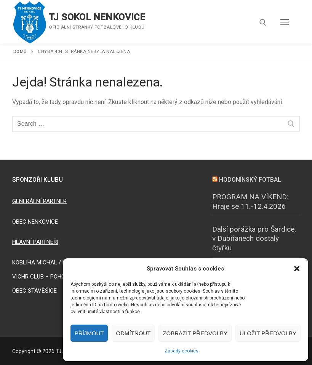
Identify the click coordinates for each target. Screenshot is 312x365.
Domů (20, 51)
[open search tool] (262, 22)
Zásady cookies (181, 351)
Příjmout (89, 333)
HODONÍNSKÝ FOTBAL (250, 179)
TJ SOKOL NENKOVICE (97, 17)
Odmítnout (133, 333)
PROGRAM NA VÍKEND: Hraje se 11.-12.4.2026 (250, 201)
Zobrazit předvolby (195, 333)
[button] (297, 268)
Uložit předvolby (268, 333)
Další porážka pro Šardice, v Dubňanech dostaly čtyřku (254, 238)
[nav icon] (284, 22)
